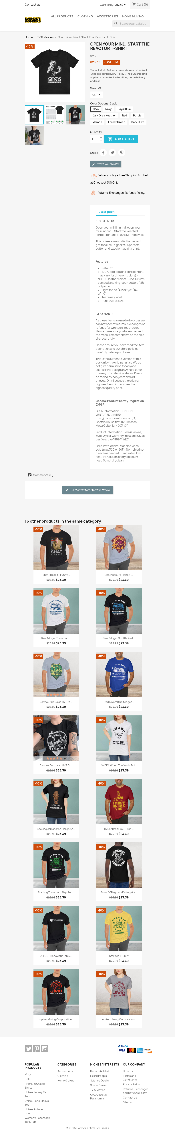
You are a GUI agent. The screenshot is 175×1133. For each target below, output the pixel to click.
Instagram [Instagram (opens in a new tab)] (44, 1048)
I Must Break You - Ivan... (119, 829)
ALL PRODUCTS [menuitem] (62, 16)
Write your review (105, 164)
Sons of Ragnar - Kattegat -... (119, 892)
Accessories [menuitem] (107, 16)
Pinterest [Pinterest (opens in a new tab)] (121, 152)
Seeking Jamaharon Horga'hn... (56, 829)
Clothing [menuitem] (85, 16)
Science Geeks (99, 1080)
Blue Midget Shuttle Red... (119, 638)
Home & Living (66, 1080)
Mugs (28, 1074)
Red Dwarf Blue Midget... (119, 702)
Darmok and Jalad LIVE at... (56, 702)
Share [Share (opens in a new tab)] (103, 152)
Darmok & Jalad (99, 1071)
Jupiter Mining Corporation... (56, 1019)
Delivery (128, 1071)
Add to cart (121, 139)
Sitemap (128, 1102)
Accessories (65, 1071)
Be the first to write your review (87, 490)
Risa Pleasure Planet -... (119, 574)
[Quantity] (94, 139)
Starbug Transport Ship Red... (56, 892)
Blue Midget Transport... (56, 638)
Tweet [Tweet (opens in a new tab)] (112, 152)
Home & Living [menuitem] (133, 16)
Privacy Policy (131, 1084)
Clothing (62, 1075)
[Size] (96, 94)
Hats (28, 1079)
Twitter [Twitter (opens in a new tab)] (28, 1048)
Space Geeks (98, 1085)
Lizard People (98, 1075)
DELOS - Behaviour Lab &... (56, 956)
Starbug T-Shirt (119, 956)
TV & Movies (97, 1090)
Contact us (32, 5)
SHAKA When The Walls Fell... (119, 765)
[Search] (131, 23)
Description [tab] (106, 212)
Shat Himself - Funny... (56, 574)
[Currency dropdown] (121, 5)
